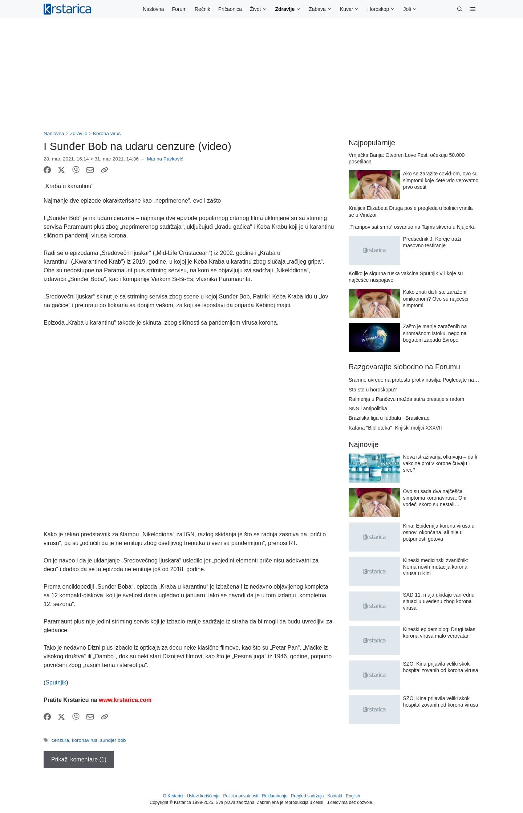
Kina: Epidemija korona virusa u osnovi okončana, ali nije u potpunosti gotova (439, 532)
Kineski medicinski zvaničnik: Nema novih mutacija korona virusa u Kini (436, 566)
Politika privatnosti (241, 795)
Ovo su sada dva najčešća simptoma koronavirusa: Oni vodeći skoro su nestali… (434, 497)
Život (260, 9)
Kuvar (352, 9)
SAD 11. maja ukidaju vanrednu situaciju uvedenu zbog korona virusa (439, 601)
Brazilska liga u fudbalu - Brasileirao (389, 418)
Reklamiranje (274, 795)
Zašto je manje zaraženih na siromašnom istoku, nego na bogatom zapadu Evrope (435, 333)
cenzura (60, 740)
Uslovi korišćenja (203, 795)
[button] (459, 9)
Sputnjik (55, 682)
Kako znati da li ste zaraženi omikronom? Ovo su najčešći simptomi (436, 298)
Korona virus (107, 133)
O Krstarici (173, 795)
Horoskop (383, 9)
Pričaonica (230, 9)
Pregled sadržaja (307, 795)
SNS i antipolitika (368, 408)
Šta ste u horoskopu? (373, 390)
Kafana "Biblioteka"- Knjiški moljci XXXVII (395, 428)
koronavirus (84, 740)
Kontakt (334, 795)
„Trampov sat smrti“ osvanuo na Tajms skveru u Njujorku (412, 227)
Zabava (322, 9)
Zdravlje (290, 9)
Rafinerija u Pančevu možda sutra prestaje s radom (406, 399)
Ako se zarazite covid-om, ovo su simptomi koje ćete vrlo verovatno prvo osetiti (441, 180)
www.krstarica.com (125, 700)
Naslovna (153, 9)
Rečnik (202, 9)
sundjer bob (113, 740)
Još (412, 9)
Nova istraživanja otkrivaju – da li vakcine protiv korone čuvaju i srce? (440, 463)
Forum (179, 9)
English (353, 795)
